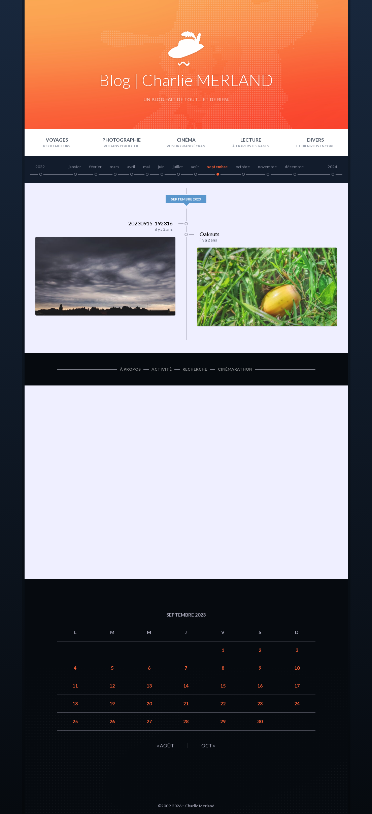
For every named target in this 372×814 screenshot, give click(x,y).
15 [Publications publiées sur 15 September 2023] (223, 686)
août (195, 166)
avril (131, 166)
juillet (178, 166)
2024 (332, 166)
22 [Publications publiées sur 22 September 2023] (223, 703)
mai (146, 166)
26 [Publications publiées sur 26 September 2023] (112, 721)
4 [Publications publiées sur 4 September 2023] (75, 668)
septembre (217, 166)
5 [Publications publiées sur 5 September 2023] (112, 668)
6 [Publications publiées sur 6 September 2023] (149, 668)
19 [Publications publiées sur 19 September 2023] (112, 703)
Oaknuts (209, 234)
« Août (165, 745)
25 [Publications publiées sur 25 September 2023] (75, 721)
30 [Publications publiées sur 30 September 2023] (260, 721)
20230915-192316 (150, 223)
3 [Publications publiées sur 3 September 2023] (297, 650)
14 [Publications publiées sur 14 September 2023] (186, 686)
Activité (161, 369)
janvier (75, 166)
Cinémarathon (235, 369)
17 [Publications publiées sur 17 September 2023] (297, 686)
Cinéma (186, 140)
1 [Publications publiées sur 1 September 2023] (223, 650)
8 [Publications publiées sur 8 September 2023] (223, 668)
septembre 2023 (186, 199)
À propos (130, 369)
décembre (294, 166)
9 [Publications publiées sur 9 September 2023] (260, 668)
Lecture (250, 140)
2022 (40, 166)
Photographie (121, 140)
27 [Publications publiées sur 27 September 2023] (149, 721)
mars (114, 166)
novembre (267, 166)
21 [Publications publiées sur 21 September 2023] (186, 703)
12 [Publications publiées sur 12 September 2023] (112, 686)
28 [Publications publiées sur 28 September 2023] (186, 721)
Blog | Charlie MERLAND (186, 79)
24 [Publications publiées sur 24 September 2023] (297, 703)
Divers (315, 140)
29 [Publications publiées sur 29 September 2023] (223, 721)
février (95, 166)
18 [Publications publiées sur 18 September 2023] (75, 703)
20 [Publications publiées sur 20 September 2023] (149, 703)
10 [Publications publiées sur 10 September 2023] (297, 668)
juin (161, 166)
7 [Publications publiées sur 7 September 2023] (185, 668)
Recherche (194, 369)
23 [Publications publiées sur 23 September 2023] (260, 703)
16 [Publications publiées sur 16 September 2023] (260, 686)
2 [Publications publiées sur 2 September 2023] (260, 650)
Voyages (57, 140)
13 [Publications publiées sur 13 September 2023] (149, 686)
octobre (243, 166)
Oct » (208, 745)
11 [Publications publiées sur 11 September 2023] (75, 686)
